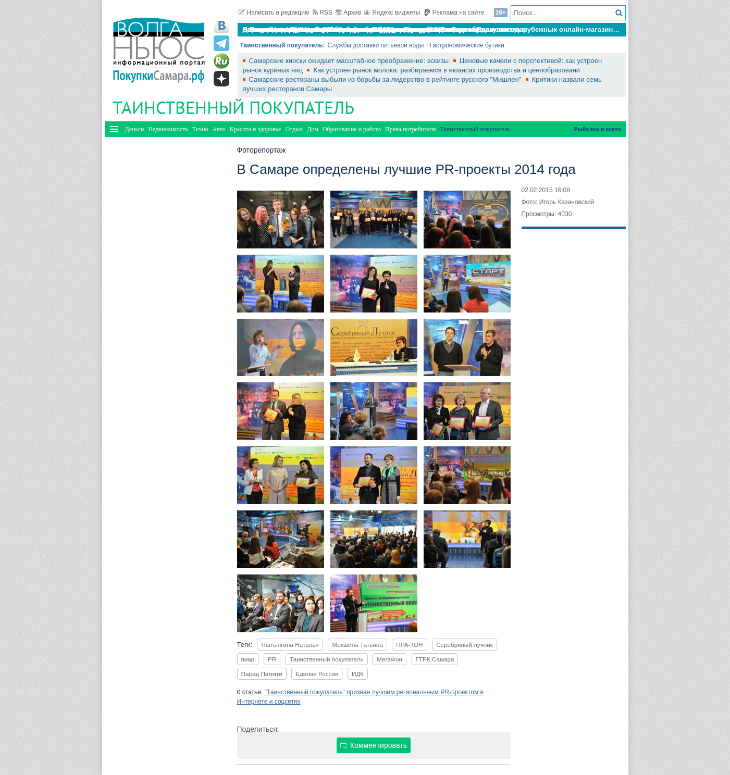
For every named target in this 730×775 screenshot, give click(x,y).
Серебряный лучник (464, 644)
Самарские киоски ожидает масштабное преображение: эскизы (350, 61)
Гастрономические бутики (467, 45)
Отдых (294, 129)
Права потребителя (410, 129)
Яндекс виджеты (392, 12)
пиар (248, 659)
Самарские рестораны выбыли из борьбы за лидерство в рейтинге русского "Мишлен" (386, 79)
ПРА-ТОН (409, 644)
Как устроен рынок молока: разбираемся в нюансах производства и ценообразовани (446, 70)
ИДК (358, 673)
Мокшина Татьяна (357, 644)
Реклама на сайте (454, 12)
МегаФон (389, 659)
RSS (322, 12)
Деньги (134, 129)
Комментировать (373, 745)
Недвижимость (168, 129)
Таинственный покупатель (327, 659)
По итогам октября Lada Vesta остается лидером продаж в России (354, 29)
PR (272, 659)
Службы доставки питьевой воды (375, 45)
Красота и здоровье (255, 129)
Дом (312, 129)
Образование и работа (352, 129)
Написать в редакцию (274, 12)
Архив (348, 12)
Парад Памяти (261, 673)
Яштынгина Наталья (290, 644)
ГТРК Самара (435, 659)
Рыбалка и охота (597, 129)
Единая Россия (316, 673)
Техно (200, 129)
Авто (219, 129)
